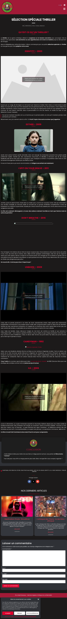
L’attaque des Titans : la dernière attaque (50, 520)
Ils (50, 470)
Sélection (42, 26)
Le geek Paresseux (56, 470)
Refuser (19, 613)
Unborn (34, 471)
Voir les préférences (32, 613)
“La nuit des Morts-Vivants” (39, 361)
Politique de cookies (9, 616)
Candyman (5, 470)
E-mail (4, 573)
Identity (47, 470)
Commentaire (7, 549)
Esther (18, 470)
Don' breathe (12, 470)
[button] (38, 599)
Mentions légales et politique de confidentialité (25, 616)
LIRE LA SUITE (17, 529)
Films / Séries (35, 26)
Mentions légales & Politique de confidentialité (39, 595)
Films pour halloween (27, 470)
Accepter (7, 613)
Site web (4, 579)
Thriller (64, 470)
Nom (4, 568)
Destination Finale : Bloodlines (17, 519)
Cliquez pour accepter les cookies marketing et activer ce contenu (33, 79)
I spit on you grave (39, 470)
